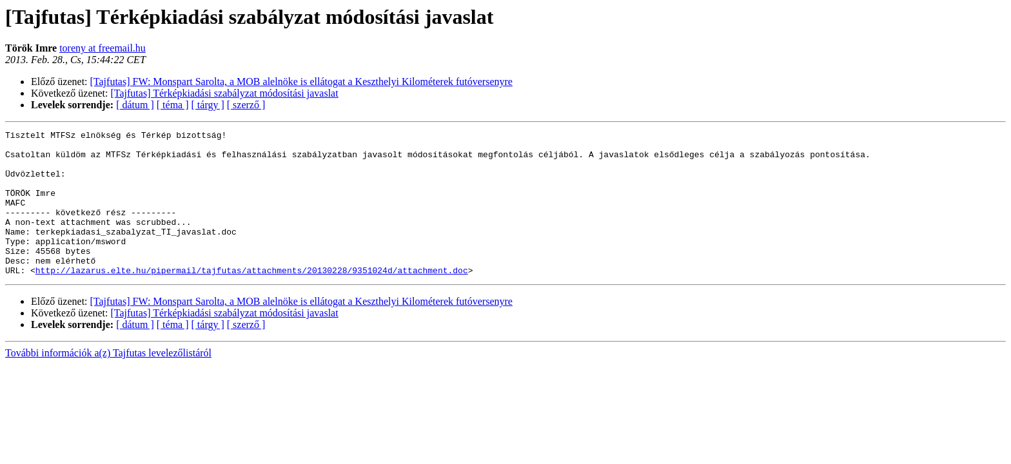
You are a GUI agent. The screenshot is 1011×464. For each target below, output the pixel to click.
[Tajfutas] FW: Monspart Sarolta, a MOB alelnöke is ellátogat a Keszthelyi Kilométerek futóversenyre (301, 81)
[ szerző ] (246, 104)
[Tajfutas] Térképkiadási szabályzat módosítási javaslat (225, 93)
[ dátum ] (135, 104)
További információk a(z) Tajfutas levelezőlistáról (108, 381)
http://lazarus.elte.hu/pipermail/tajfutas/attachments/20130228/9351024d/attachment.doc (251, 299)
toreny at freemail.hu (102, 48)
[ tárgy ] (207, 104)
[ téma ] (173, 104)
